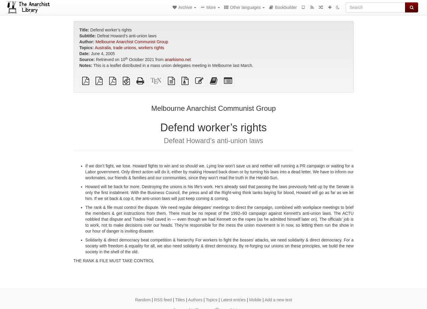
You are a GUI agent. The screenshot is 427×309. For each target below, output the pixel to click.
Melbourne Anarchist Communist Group (131, 41)
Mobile (255, 299)
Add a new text (278, 299)
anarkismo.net (178, 59)
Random (143, 299)
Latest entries (233, 299)
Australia (103, 47)
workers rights (151, 47)
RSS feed (163, 299)
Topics (212, 299)
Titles (180, 299)
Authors (195, 299)
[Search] (375, 7)
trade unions (124, 47)
